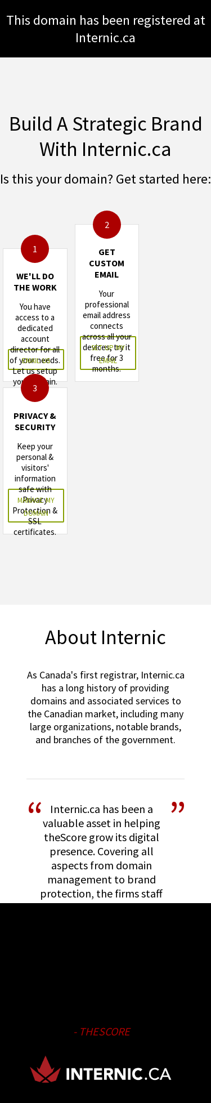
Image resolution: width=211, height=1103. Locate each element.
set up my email (108, 353)
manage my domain (36, 506)
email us (36, 359)
